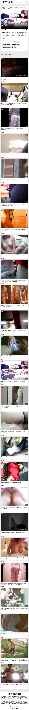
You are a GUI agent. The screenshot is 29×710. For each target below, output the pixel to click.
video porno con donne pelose (9, 47)
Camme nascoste (6, 44)
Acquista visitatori (14, 708)
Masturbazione (16, 44)
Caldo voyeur (16, 42)
